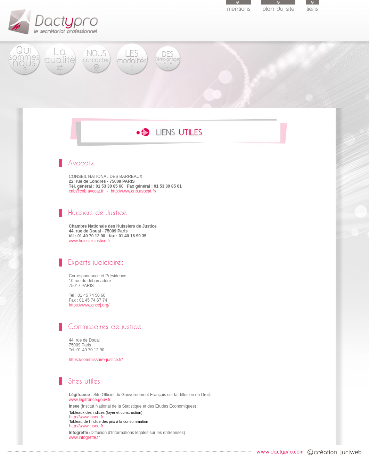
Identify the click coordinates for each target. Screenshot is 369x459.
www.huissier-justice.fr (89, 240)
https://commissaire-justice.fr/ (96, 359)
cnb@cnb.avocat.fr (86, 191)
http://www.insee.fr (86, 417)
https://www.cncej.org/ (89, 305)
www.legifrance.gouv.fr (89, 399)
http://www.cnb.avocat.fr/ (133, 191)
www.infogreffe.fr (84, 437)
